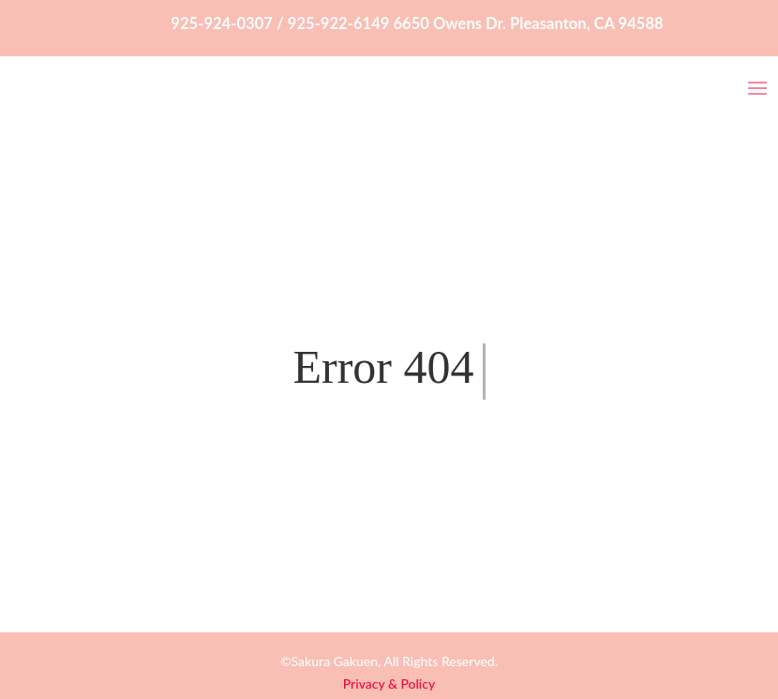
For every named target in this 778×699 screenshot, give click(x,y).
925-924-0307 (222, 23)
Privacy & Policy (389, 683)
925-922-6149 (339, 23)
